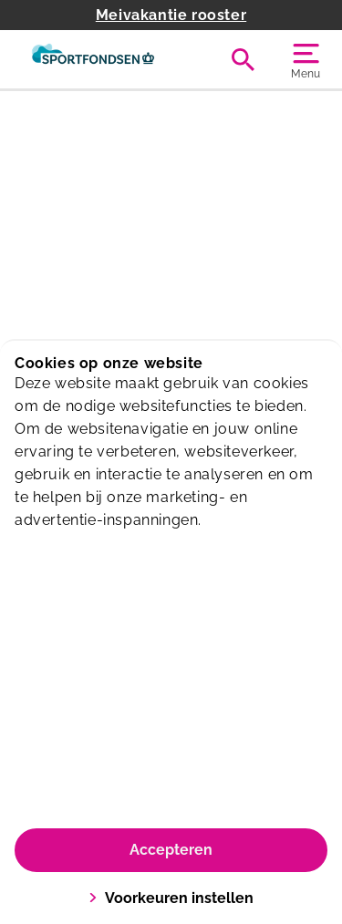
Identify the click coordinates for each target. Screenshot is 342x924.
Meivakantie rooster (171, 15)
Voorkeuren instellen (171, 898)
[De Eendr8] (93, 59)
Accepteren (171, 849)
